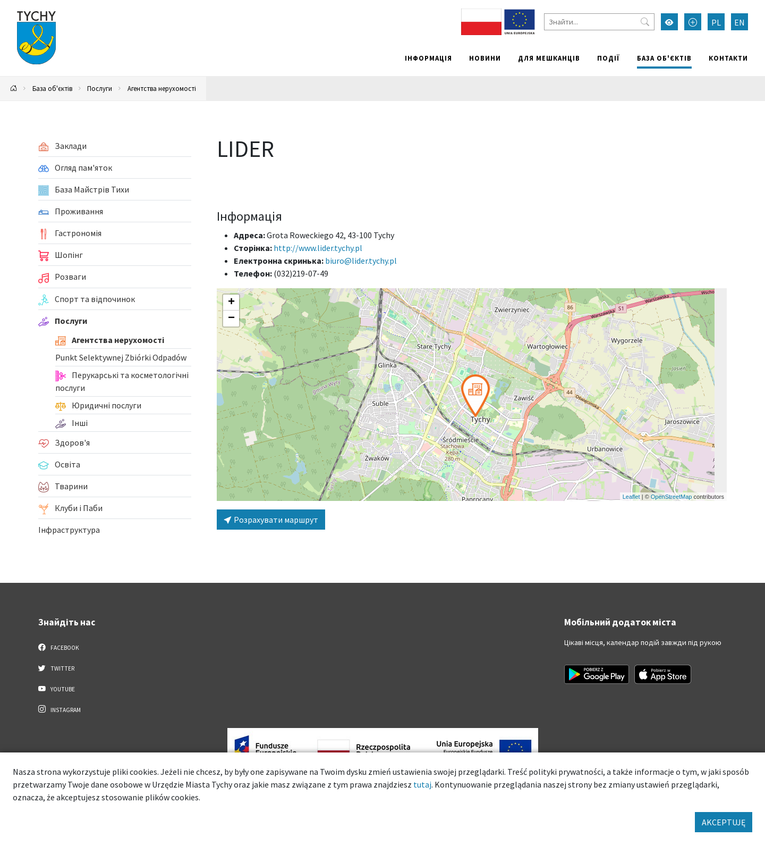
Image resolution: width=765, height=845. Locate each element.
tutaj (422, 784)
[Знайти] (599, 21)
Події (608, 58)
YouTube (56, 688)
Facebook (58, 647)
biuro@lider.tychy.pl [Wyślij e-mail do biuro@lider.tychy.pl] (361, 260)
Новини (485, 58)
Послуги (99, 88)
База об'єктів (664, 58)
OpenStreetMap (671, 496)
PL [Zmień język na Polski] (716, 22)
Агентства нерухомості (162, 88)
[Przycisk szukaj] (645, 21)
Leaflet (631, 496)
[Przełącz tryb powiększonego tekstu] (692, 21)
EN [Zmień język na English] (739, 22)
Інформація (428, 58)
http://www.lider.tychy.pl (318, 247)
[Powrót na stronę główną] (14, 89)
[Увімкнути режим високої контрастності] (669, 21)
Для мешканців (549, 58)
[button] (475, 395)
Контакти (728, 58)
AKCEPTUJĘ (723, 822)
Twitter (56, 668)
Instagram (59, 709)
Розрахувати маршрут (271, 519)
